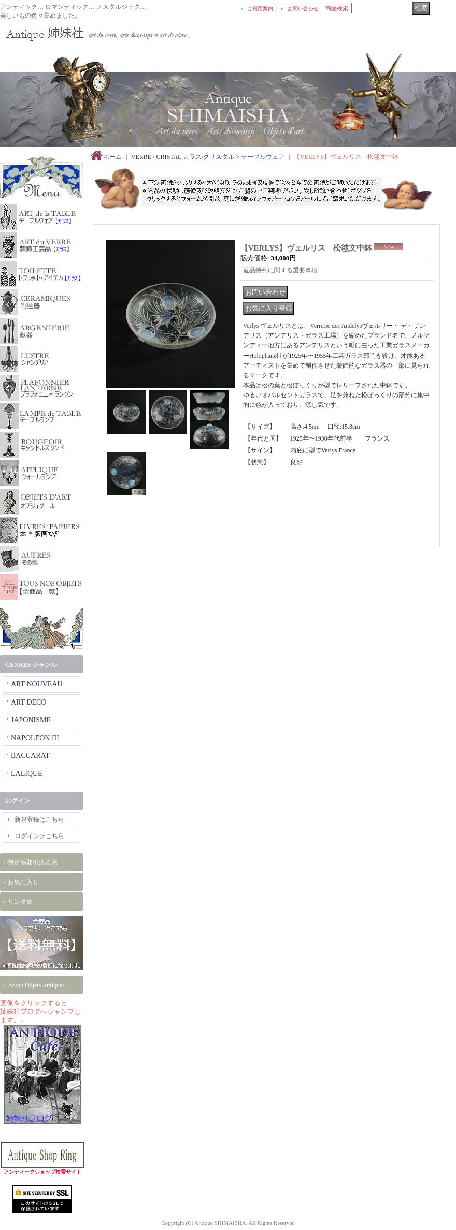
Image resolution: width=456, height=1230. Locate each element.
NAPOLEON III (35, 738)
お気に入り (23, 882)
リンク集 (20, 901)
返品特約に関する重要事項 (280, 270)
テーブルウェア (262, 156)
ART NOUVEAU (37, 684)
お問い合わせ (303, 8)
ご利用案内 (260, 8)
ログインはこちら (39, 836)
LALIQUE (26, 774)
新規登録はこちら (39, 819)
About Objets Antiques (36, 985)
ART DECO (29, 702)
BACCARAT (30, 755)
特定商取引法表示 (33, 862)
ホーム (112, 156)
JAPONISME (31, 720)
